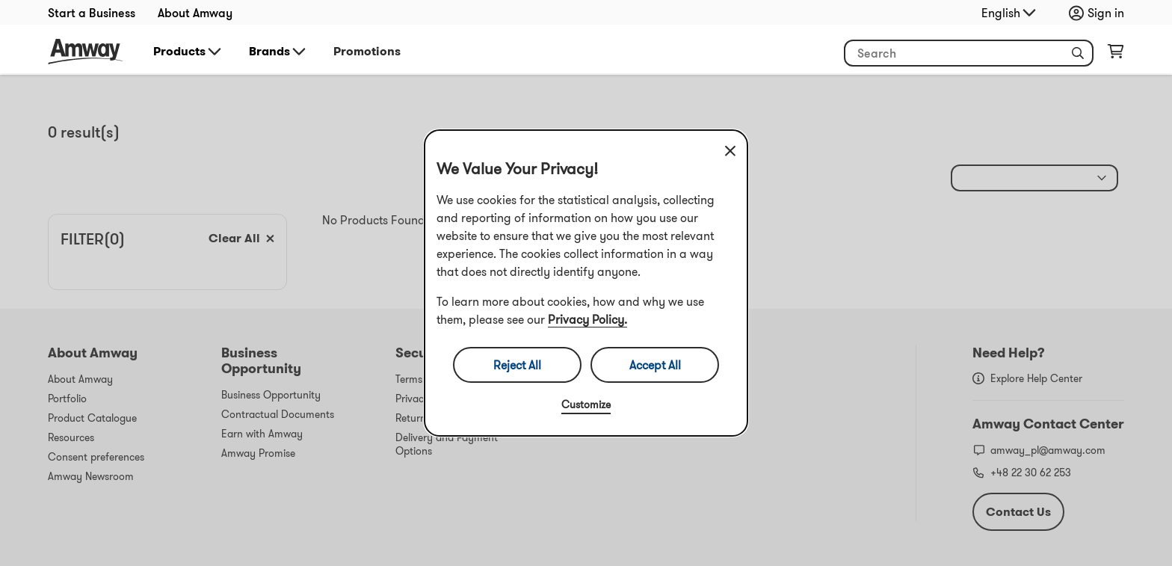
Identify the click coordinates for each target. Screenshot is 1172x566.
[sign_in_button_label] (1100, 12)
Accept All (655, 364)
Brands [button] (278, 52)
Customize (586, 404)
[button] (1078, 53)
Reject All (517, 364)
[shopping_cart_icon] (1115, 54)
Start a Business (91, 12)
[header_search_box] (969, 53)
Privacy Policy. (587, 319)
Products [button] (188, 52)
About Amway (195, 12)
